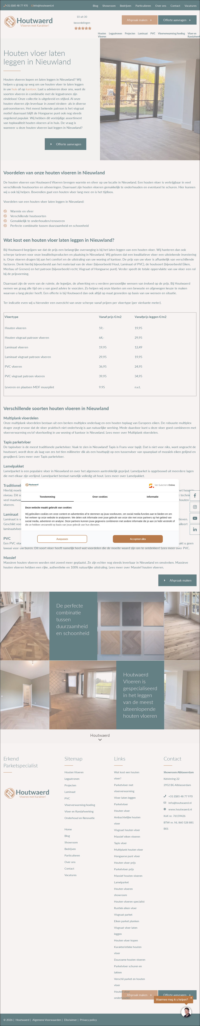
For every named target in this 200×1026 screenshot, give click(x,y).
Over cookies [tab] (100, 496)
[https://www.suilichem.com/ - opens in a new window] (162, 485)
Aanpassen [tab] (62, 539)
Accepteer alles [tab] (138, 539)
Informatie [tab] (152, 496)
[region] (157, 1007)
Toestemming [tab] (47, 496)
